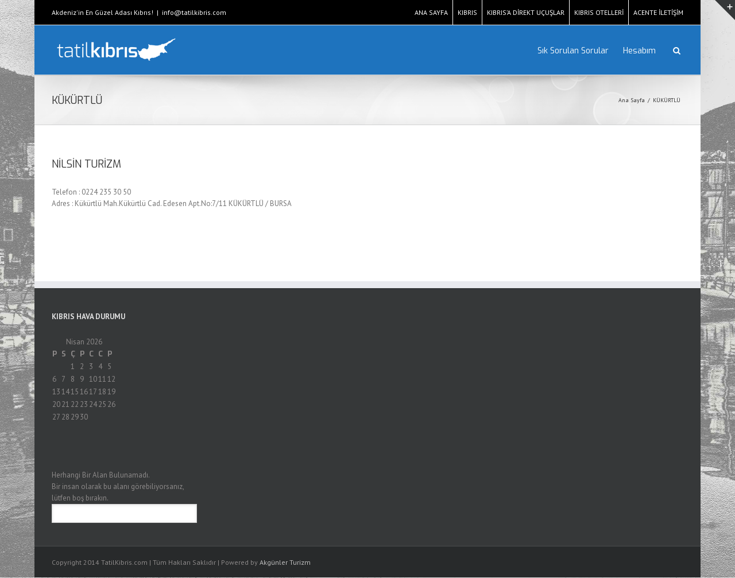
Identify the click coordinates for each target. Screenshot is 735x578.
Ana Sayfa (631, 100)
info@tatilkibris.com (194, 12)
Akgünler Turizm (285, 562)
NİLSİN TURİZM (86, 164)
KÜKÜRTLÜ (666, 100)
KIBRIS (467, 12)
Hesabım (639, 50)
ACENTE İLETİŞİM (658, 12)
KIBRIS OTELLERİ (599, 12)
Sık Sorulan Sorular (573, 50)
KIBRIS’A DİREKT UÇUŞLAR (525, 12)
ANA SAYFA (431, 12)
